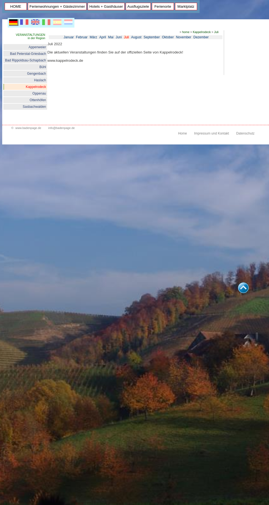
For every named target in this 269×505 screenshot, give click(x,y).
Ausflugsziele (138, 6)
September (152, 37)
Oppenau (39, 93)
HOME (15, 6)
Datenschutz (245, 133)
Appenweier (37, 47)
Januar (69, 37)
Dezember (201, 37)
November (183, 37)
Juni (119, 37)
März (93, 37)
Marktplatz (185, 6)
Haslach (40, 80)
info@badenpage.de (61, 128)
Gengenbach (36, 74)
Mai (110, 37)
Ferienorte (162, 6)
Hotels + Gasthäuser (106, 6)
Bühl (42, 67)
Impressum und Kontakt (211, 133)
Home (182, 133)
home (186, 32)
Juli (216, 32)
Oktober (168, 37)
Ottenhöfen (38, 100)
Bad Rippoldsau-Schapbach (25, 60)
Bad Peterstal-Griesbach (28, 54)
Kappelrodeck (36, 87)
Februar (82, 37)
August (136, 37)
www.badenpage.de (28, 128)
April (102, 37)
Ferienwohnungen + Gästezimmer (57, 6)
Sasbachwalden (34, 107)
